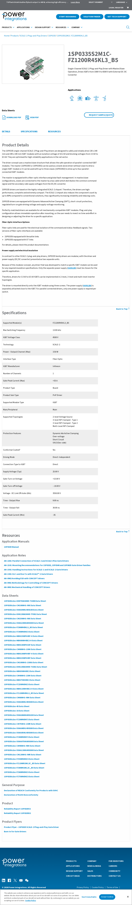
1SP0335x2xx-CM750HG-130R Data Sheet (22, 724)
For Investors (116, 861)
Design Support (43, 27)
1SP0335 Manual (11, 547)
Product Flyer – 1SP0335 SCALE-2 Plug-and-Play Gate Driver (31, 827)
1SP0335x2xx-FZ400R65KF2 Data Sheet (21, 737)
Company (75, 27)
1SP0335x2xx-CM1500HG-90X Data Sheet (22, 618)
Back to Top (123, 309)
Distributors (94, 875)
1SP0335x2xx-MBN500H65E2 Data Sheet (22, 671)
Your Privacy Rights (89, 897)
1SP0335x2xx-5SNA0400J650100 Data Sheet (23, 609)
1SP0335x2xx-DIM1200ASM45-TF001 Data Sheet (25, 614)
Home (6, 35)
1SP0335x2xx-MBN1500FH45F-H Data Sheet (23, 636)
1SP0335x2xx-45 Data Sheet (16, 706)
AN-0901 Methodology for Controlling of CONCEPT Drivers (31, 582)
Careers (113, 865)
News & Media (94, 865)
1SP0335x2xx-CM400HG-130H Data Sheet (22, 675)
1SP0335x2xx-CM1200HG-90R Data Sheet (22, 754)
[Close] (128, 897)
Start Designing (67, 16)
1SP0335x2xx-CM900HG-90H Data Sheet (22, 745)
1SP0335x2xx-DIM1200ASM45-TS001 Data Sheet (25, 666)
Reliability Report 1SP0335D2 (17, 813)
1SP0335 (52, 35)
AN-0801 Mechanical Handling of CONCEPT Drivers (27, 587)
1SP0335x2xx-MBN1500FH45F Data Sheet (22, 658)
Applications (23, 27)
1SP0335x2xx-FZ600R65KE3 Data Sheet (21, 772)
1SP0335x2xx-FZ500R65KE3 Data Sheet (21, 759)
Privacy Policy (83, 887)
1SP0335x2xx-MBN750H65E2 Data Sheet (22, 680)
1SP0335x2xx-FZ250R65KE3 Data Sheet (21, 684)
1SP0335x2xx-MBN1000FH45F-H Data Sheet (23, 653)
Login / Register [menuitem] (116, 8)
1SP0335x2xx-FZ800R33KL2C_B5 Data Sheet (24, 767)
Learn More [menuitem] (75, 2)
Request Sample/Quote (101, 115)
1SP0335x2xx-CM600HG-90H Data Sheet (22, 697)
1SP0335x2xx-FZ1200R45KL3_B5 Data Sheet (24, 693)
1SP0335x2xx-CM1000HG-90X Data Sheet (22, 605)
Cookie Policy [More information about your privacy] (30, 900)
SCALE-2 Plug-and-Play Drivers (33, 35)
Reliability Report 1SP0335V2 (17, 808)
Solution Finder (91, 16)
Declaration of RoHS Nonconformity (21, 794)
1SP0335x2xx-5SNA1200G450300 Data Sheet (24, 750)
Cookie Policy (98, 887)
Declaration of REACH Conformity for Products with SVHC (31, 790)
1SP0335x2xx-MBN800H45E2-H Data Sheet (23, 640)
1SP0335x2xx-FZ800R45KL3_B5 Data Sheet (23, 627)
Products (7, 27)
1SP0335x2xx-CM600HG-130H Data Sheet (22, 649)
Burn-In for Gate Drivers (15, 831)
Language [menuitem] (120, 2)
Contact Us (115, 875)
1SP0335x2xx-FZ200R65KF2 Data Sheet (21, 719)
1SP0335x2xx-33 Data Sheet (16, 710)
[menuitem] (127, 8)
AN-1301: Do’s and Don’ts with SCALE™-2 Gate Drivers (28, 574)
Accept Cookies (107, 897)
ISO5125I (72, 268)
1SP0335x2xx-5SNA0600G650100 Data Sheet (24, 715)
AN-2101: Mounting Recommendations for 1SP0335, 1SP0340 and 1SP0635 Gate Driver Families (47, 565)
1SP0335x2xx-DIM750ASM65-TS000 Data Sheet (25, 601)
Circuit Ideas (73, 875)
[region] (66, 897)
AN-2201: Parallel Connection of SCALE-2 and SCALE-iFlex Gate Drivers (36, 560)
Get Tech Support (117, 16)
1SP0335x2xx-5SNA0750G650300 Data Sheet (24, 741)
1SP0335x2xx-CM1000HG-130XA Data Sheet (23, 662)
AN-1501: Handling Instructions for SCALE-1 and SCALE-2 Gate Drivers (36, 569)
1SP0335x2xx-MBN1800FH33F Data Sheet (22, 645)
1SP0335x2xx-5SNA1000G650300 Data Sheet (24, 623)
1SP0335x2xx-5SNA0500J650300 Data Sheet (23, 732)
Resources (61, 27)
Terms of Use (112, 887)
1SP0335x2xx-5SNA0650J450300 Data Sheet (23, 728)
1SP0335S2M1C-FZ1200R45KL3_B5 (72, 35)
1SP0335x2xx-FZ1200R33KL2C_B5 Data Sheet (24, 763)
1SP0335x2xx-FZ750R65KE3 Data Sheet (21, 776)
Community (114, 871)
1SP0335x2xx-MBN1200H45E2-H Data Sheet (23, 688)
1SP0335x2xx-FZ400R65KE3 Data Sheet (21, 631)
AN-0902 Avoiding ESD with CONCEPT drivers (24, 578)
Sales (90, 871)
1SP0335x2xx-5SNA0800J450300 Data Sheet (23, 702)
